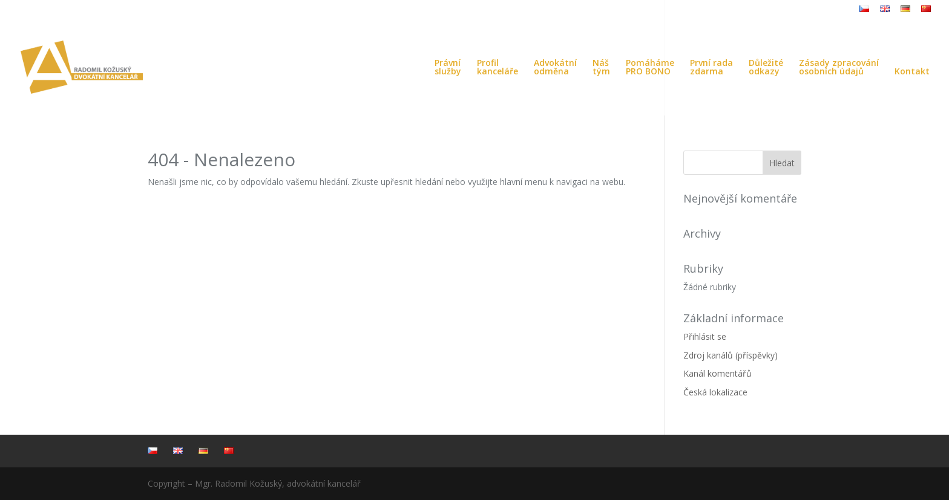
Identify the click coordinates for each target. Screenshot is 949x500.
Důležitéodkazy (766, 68)
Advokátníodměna (555, 68)
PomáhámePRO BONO (650, 68)
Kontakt (912, 72)
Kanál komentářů (717, 373)
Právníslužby (448, 68)
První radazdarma (711, 68)
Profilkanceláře (497, 68)
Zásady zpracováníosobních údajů (839, 68)
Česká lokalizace (715, 392)
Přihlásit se (704, 336)
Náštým (601, 68)
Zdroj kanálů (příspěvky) (730, 355)
